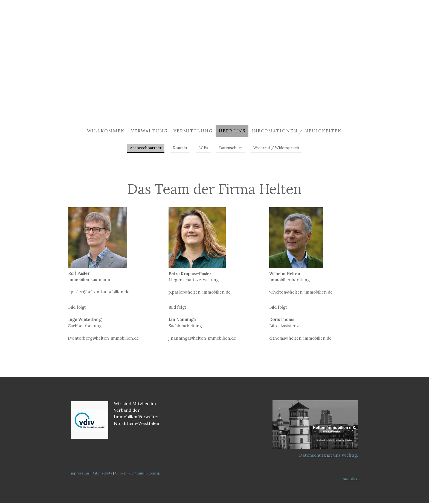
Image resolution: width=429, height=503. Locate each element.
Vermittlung (193, 130)
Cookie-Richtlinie (129, 473)
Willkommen (106, 130)
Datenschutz (230, 147)
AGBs (203, 147)
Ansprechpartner (146, 147)
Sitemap (153, 473)
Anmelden (351, 478)
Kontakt (180, 147)
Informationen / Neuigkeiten (296, 130)
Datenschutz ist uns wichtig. (328, 455)
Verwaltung (149, 130)
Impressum (79, 473)
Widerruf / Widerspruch (276, 147)
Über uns (232, 130)
